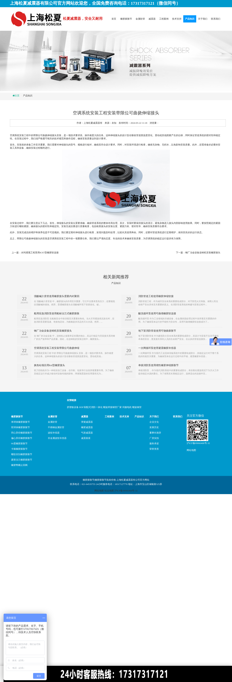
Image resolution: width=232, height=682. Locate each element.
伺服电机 (127, 407)
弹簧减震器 (87, 422)
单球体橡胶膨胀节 (20, 422)
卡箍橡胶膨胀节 (19, 449)
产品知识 (189, 18)
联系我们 (215, 18)
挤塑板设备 (73, 407)
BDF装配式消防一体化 (90, 407)
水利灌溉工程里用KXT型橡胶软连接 (40, 252)
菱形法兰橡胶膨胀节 (21, 459)
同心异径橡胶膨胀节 (21, 432)
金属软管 (140, 18)
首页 (114, 18)
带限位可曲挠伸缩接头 (45, 135)
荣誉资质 (154, 449)
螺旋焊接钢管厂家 (112, 407)
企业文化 (154, 422)
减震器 (152, 18)
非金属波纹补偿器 (57, 438)
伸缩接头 (61, 223)
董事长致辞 (155, 432)
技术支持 (176, 18)
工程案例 (164, 18)
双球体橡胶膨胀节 (20, 427)
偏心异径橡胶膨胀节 (21, 438)
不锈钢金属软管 (56, 427)
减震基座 (85, 438)
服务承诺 (154, 443)
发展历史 (154, 427)
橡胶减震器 (87, 427)
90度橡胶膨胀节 (19, 443)
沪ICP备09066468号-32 (198, 443)
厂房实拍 (154, 438)
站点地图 (109, 490)
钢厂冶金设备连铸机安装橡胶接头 (202, 252)
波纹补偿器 (54, 432)
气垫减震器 (87, 432)
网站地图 (191, 450)
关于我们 (202, 18)
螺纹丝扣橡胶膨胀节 (21, 454)
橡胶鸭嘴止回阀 (19, 465)
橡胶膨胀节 (126, 18)
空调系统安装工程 (19, 135)
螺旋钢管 (137, 407)
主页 (17, 95)
